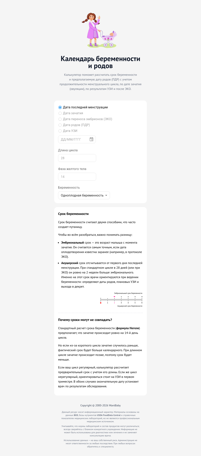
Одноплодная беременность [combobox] (82, 195)
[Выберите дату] (91, 139)
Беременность (69, 187)
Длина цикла (68, 150)
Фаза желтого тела (72, 169)
